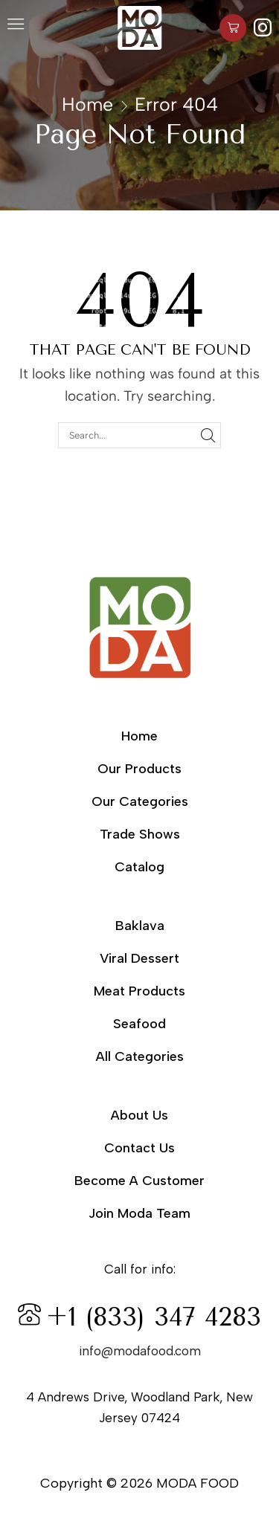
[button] (15, 27)
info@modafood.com (140, 1350)
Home (87, 104)
